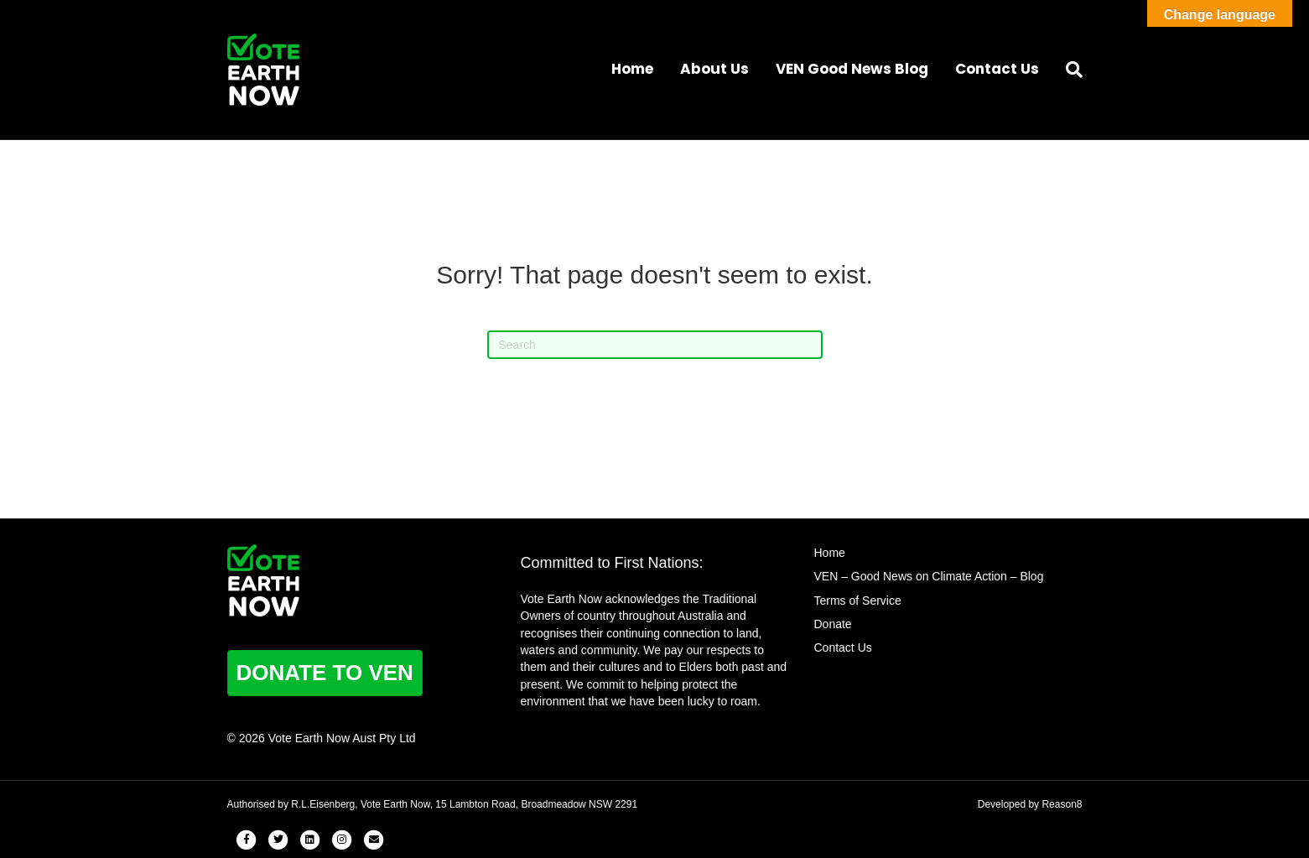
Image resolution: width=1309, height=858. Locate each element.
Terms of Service (857, 600)
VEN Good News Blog (852, 69)
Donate (833, 624)
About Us (714, 69)
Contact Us (997, 69)
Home (632, 69)
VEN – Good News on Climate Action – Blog (929, 576)
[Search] (1067, 69)
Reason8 (1061, 804)
